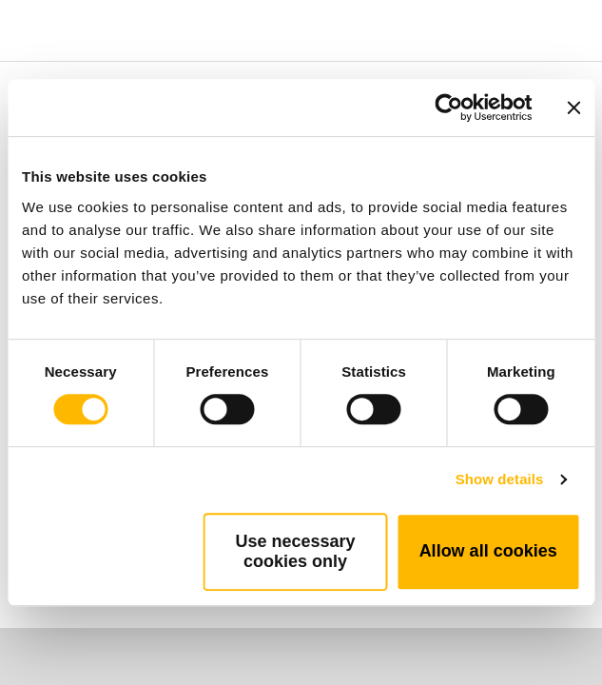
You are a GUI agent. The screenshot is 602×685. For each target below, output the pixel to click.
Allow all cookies (488, 550)
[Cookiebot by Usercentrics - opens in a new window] (448, 107)
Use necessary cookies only (295, 551)
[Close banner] (573, 107)
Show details (500, 479)
